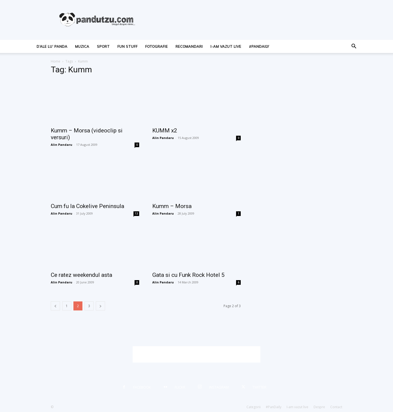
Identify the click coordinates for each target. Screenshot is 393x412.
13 (136, 213)
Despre (319, 407)
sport (103, 46)
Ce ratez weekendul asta (81, 275)
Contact (336, 407)
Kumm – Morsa (172, 206)
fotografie (156, 46)
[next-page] (100, 305)
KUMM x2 (164, 130)
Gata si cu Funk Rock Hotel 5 (188, 275)
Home (55, 61)
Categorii (253, 407)
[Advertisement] (196, 354)
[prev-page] (55, 305)
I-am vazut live (225, 46)
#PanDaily (259, 46)
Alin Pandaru (61, 145)
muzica (82, 46)
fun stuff (127, 46)
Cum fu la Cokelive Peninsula (87, 206)
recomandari (189, 46)
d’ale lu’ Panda (52, 46)
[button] (353, 46)
